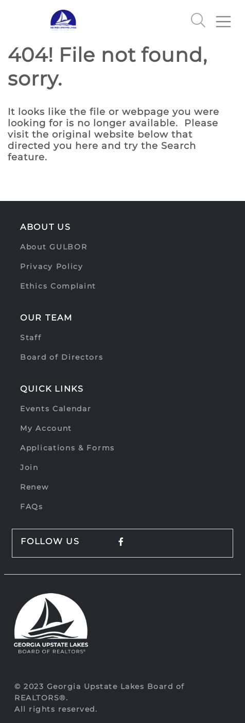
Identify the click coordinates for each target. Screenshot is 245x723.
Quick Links (52, 389)
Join (29, 467)
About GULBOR (53, 246)
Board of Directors (61, 357)
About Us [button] (45, 227)
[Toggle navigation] (227, 17)
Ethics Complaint (58, 286)
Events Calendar (56, 408)
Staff (31, 337)
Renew (34, 487)
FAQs (31, 506)
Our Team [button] (46, 318)
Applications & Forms (67, 447)
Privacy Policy (51, 266)
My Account (46, 428)
